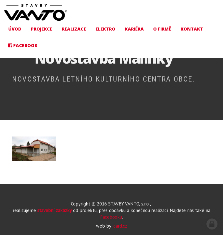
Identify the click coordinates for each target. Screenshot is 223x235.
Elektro (105, 29)
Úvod (15, 29)
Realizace (74, 29)
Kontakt (191, 29)
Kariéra (134, 29)
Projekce (41, 29)
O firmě (162, 29)
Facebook (23, 45)
